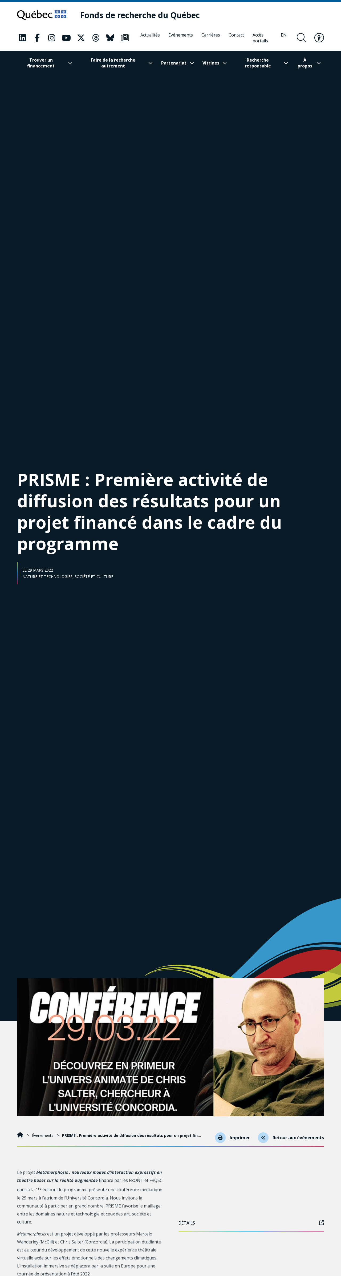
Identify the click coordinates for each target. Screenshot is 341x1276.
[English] (284, 38)
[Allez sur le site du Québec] (41, 15)
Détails (251, 1223)
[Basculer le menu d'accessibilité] (319, 38)
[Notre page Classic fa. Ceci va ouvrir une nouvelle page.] (22, 38)
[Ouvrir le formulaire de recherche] (301, 38)
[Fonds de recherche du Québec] (140, 15)
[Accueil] (20, 1135)
